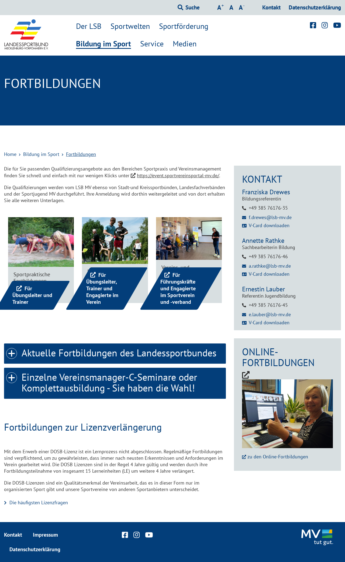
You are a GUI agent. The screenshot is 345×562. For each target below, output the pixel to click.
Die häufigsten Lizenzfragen (38, 502)
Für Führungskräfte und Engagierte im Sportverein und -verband (178, 288)
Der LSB (88, 26)
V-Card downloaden (269, 225)
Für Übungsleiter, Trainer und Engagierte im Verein (102, 288)
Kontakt (271, 7)
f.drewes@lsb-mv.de (270, 217)
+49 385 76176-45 (268, 305)
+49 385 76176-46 (268, 256)
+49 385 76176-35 (268, 208)
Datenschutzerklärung (315, 7)
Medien (184, 43)
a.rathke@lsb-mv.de (270, 266)
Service (152, 43)
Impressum (45, 534)
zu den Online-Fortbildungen (277, 457)
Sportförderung (183, 26)
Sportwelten (130, 26)
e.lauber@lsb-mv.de (270, 314)
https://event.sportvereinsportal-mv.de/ (178, 175)
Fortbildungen (81, 154)
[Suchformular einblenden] (189, 7)
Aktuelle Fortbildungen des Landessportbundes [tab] (111, 351)
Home (10, 154)
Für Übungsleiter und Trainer (32, 295)
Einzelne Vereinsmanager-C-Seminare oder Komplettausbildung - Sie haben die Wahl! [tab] (101, 381)
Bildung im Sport (103, 44)
